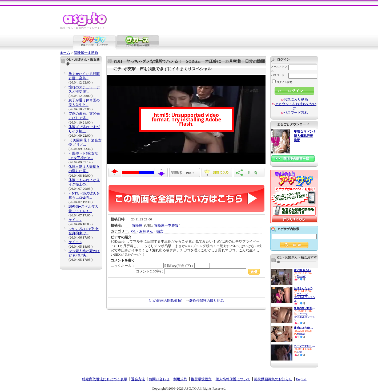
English (301, 379)
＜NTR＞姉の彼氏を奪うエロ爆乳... (84, 195)
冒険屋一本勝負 (86, 53)
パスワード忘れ (296, 112)
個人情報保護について (233, 379)
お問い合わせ (159, 379)
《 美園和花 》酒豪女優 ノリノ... (85, 142)
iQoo (299, 351)
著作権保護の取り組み (206, 301)
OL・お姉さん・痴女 (147, 231)
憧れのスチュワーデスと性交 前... (84, 89)
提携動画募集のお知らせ (273, 379)
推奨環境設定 (201, 379)
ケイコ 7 (75, 220)
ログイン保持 (282, 82)
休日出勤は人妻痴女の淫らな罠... (84, 169)
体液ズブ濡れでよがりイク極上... (84, 129)
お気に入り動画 (296, 99)
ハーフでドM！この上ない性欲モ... (304, 346)
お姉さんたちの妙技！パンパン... (304, 288)
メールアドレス (279, 68)
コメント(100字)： (198, 271)
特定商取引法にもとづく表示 (104, 379)
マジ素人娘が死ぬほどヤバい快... (84, 253)
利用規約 (180, 379)
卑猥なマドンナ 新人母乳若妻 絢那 (305, 136)
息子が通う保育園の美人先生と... (84, 102)
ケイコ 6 (75, 242)
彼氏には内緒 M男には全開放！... (304, 327)
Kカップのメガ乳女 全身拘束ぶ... (84, 231)
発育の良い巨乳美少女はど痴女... (304, 308)
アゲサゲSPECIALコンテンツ (304, 297)
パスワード (277, 75)
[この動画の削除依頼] (165, 301)
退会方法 (138, 379)
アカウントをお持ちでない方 (295, 106)
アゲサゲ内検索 (288, 229)
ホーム (65, 53)
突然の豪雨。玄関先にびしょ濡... (84, 116)
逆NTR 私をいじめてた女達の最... (304, 270)
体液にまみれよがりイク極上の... (84, 182)
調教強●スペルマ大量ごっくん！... (83, 208)
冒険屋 (137, 225)
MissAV (301, 276)
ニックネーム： (137, 266)
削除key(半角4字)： (187, 266)
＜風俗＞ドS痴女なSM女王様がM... (83, 155)
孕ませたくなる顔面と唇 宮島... (84, 76)
